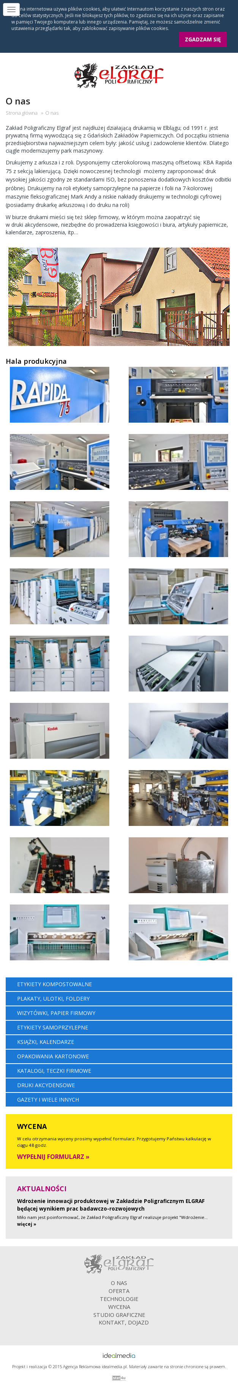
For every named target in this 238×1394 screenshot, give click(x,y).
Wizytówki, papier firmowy (56, 1013)
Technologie (119, 1298)
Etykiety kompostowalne (54, 984)
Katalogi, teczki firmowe (54, 1070)
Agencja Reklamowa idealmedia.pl (95, 1366)
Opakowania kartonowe (53, 1056)
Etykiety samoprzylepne (52, 1027)
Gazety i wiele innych (48, 1099)
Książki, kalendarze (45, 1041)
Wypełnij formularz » (53, 1156)
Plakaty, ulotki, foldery (53, 998)
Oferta (119, 1291)
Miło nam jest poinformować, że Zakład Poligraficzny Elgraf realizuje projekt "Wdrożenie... (112, 1217)
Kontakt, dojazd (124, 1322)
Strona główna (22, 112)
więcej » (26, 1224)
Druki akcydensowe (46, 1085)
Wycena (119, 1306)
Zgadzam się (203, 39)
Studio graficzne (119, 1314)
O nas (119, 1283)
